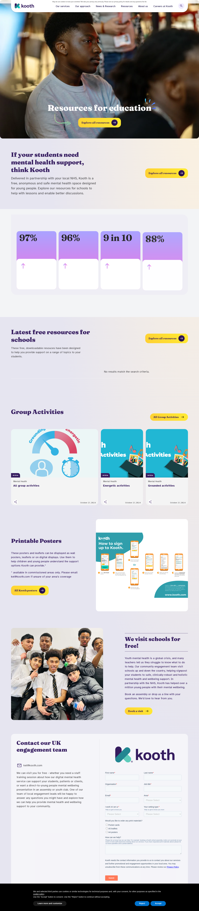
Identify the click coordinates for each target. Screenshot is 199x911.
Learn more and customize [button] (50, 903)
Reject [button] (142, 903)
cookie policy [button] (38, 894)
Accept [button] (158, 903)
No (146, 2)
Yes (143, 2)
